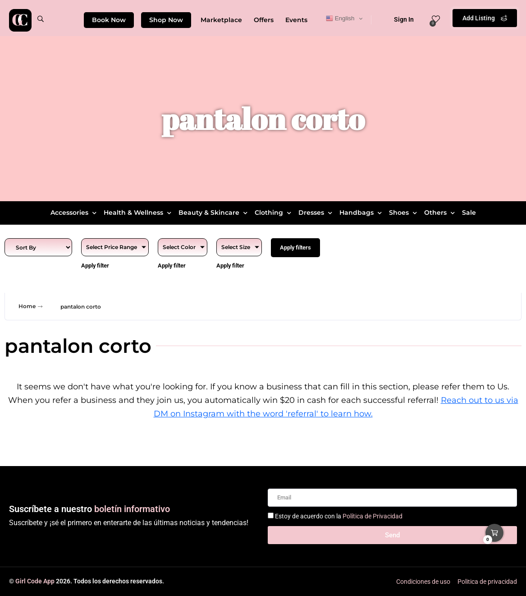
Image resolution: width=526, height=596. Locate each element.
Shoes (404, 212)
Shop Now (166, 20)
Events (296, 20)
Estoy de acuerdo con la (339, 516)
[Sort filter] (38, 247)
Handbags (361, 212)
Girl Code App (35, 581)
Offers (264, 20)
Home (31, 306)
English (340, 18)
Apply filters (295, 247)
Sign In (398, 19)
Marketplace (221, 20)
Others (440, 212)
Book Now (109, 20)
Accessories (74, 212)
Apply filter (95, 265)
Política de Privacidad (373, 516)
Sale (469, 212)
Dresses (316, 212)
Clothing (274, 212)
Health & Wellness (139, 212)
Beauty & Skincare (214, 212)
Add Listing (484, 18)
